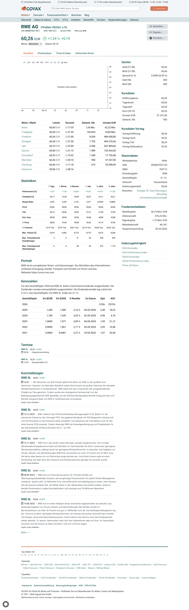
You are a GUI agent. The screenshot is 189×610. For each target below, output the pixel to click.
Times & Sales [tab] (63, 53)
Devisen (101, 20)
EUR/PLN (97, 564)
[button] (6, 604)
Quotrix (25, 150)
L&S (24, 146)
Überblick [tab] (28, 53)
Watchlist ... (157, 26)
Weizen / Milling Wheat (98, 568)
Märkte (25, 15)
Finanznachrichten (56, 15)
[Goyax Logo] (31, 8)
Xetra (24, 127)
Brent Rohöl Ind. (62, 564)
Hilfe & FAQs (90, 585)
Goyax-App (134, 578)
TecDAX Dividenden (68, 578)
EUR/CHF (76, 564)
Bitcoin (24, 564)
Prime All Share (130, 265)
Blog (87, 15)
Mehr (25, 532)
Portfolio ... (157, 37)
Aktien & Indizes (42, 20)
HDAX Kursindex (131, 257)
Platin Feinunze (47, 568)
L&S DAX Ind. (36, 564)
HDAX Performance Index (135, 261)
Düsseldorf (27, 155)
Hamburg (27, 164)
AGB (81, 585)
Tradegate (27, 132)
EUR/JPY (87, 564)
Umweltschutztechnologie (153, 197)
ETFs (56, 20)
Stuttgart (26, 141)
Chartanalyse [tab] (44, 53)
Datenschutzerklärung (44, 585)
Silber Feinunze (30, 568)
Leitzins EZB (110, 564)
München (27, 160)
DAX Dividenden (48, 578)
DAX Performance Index (134, 252)
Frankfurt (26, 137)
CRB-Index (81, 568)
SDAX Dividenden (107, 578)
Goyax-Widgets (149, 578)
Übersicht (26, 20)
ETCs (65, 20)
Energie (141, 191)
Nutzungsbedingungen (66, 585)
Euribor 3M (123, 564)
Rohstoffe (88, 20)
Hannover (27, 169)
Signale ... (156, 32)
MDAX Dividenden (87, 578)
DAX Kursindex (130, 248)
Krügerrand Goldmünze (140, 564)
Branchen (76, 15)
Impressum (27, 585)
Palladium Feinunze (65, 568)
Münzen (134, 20)
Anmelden (158, 8)
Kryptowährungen (117, 20)
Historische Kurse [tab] (84, 53)
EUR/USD (48, 564)
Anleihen (75, 20)
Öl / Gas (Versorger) (156, 191)
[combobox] (95, 8)
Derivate (37, 15)
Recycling (162, 194)
